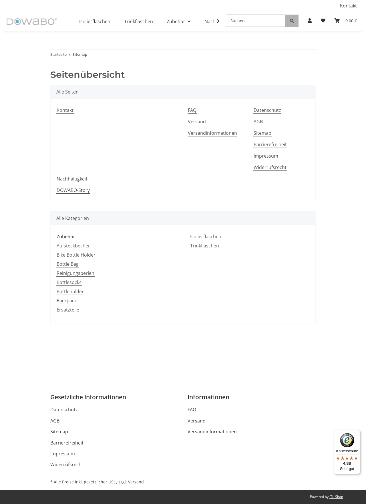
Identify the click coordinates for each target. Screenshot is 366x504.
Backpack (67, 300)
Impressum (266, 156)
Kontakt (348, 6)
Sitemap (262, 133)
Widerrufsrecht (270, 167)
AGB (258, 121)
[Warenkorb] (345, 20)
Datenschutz (267, 110)
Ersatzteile (68, 310)
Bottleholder (70, 291)
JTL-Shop (336, 496)
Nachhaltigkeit (72, 179)
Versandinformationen (212, 133)
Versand (197, 121)
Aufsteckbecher (73, 246)
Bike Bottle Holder (76, 255)
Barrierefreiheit (270, 144)
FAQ (192, 110)
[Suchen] (256, 21)
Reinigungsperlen (75, 273)
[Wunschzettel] (323, 20)
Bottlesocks (69, 282)
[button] (309, 20)
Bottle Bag (68, 264)
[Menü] (356, 433)
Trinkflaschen (204, 246)
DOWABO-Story (73, 190)
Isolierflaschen (205, 236)
